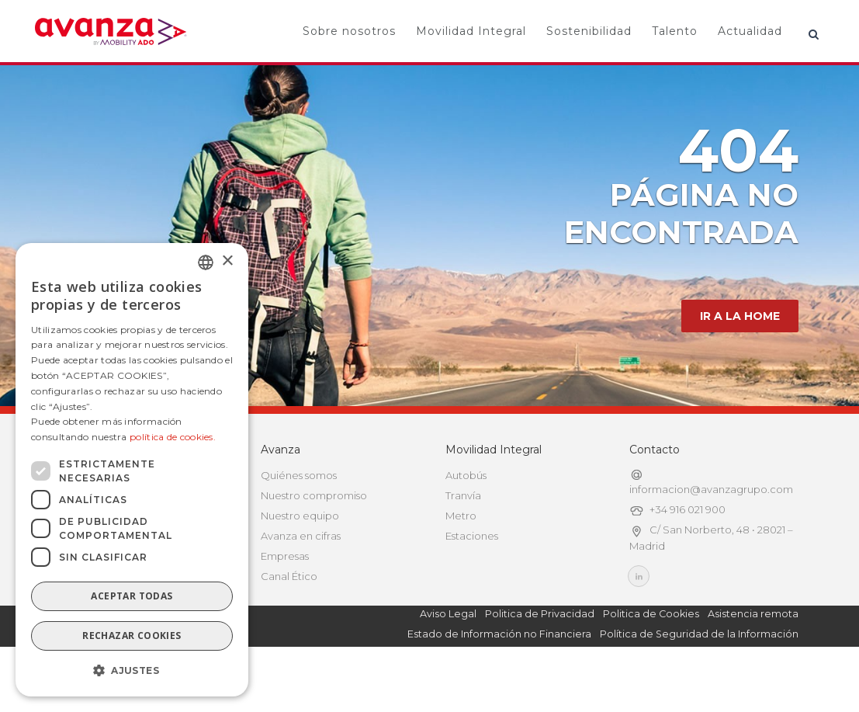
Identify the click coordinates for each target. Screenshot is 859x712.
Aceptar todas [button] (131, 596)
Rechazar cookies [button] (131, 635)
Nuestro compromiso (314, 542)
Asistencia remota (753, 660)
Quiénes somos (299, 522)
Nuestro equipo (300, 562)
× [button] (227, 261)
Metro (460, 562)
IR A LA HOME (740, 363)
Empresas (285, 602)
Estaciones (471, 582)
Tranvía (463, 542)
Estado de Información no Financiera (499, 680)
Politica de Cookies (651, 660)
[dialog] (132, 469)
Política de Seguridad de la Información (699, 680)
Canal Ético (289, 622)
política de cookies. (173, 437)
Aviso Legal (448, 660)
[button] (132, 671)
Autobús (466, 522)
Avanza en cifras (301, 582)
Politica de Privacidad (539, 660)
